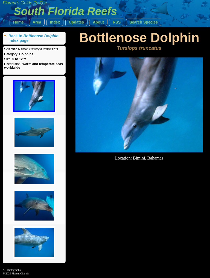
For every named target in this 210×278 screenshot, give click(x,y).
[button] (18, 22)
